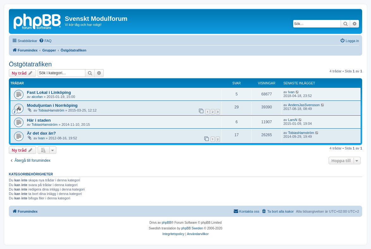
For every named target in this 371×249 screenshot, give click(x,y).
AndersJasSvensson (304, 105)
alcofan (37, 97)
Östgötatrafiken (30, 64)
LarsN (292, 120)
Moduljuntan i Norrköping (52, 105)
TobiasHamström (51, 110)
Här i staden (39, 120)
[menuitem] (45, 41)
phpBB (166, 222)
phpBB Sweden (192, 228)
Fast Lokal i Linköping (49, 92)
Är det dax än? (41, 133)
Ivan (291, 92)
